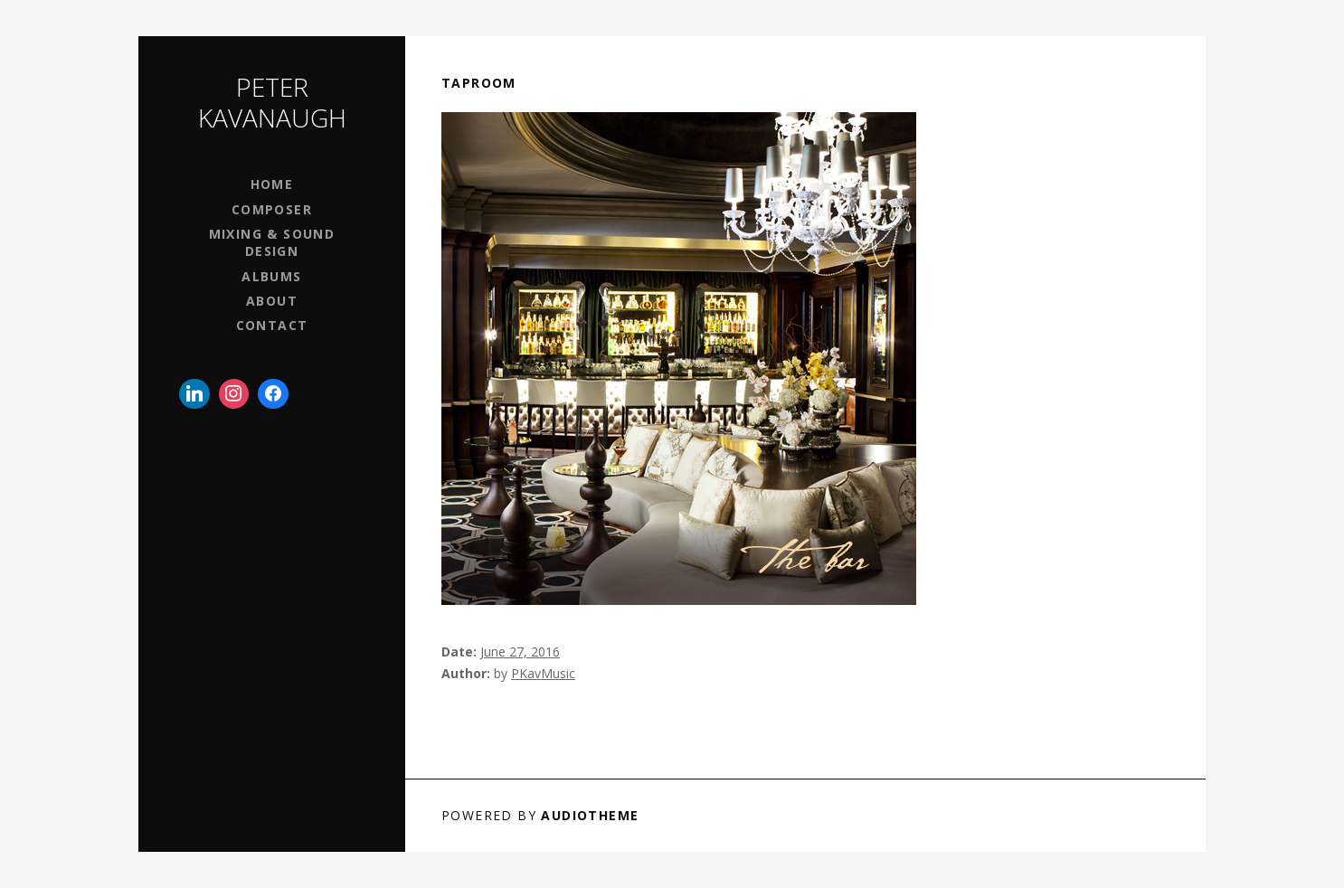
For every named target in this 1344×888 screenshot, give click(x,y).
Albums (271, 276)
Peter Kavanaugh (272, 102)
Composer (272, 209)
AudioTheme (590, 815)
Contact (272, 325)
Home (272, 184)
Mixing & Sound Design (272, 242)
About (272, 300)
